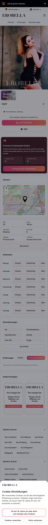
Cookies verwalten (13, 520)
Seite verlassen (35, 520)
